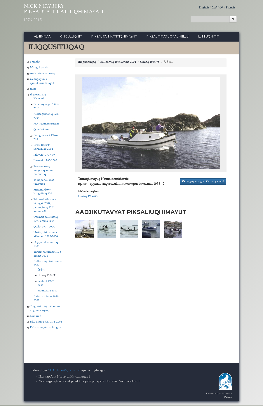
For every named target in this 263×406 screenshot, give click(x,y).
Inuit (33, 90)
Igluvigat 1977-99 (44, 155)
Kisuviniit (39, 99)
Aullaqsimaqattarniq (42, 74)
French (230, 7)
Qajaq (41, 270)
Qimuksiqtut (41, 130)
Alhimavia (42, 37)
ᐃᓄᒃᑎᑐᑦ (216, 7)
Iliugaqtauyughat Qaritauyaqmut (203, 182)
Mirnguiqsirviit (39, 68)
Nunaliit (35, 62)
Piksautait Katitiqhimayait (114, 37)
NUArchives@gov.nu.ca (64, 371)
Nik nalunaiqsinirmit (46, 125)
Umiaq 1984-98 (47, 276)
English (203, 7)
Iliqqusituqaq (38, 95)
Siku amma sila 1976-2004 (46, 322)
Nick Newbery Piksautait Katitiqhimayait (74, 14)
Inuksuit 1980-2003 (45, 161)
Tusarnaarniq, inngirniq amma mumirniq (43, 171)
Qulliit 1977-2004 (44, 227)
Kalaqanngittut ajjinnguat (46, 328)
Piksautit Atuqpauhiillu (167, 37)
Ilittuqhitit (208, 37)
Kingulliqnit (71, 37)
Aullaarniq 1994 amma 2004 (121, 63)
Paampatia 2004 (48, 292)
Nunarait (35, 317)
